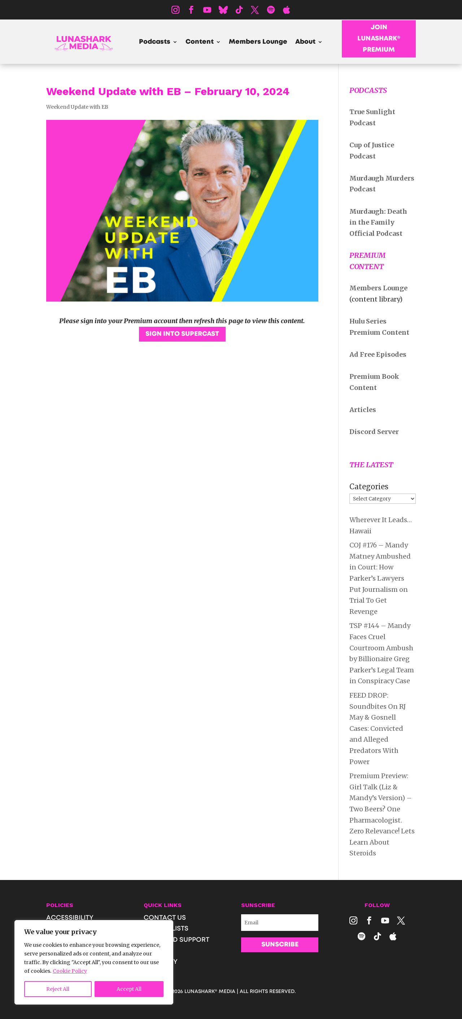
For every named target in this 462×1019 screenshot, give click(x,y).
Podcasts (154, 42)
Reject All (57, 989)
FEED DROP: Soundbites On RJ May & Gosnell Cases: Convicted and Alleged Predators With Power (377, 728)
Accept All (129, 989)
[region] (93, 962)
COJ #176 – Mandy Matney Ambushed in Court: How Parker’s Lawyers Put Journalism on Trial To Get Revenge (380, 578)
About (305, 42)
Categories (368, 486)
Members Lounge (258, 42)
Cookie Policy (70, 971)
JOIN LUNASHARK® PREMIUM (378, 38)
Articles (362, 410)
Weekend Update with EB (77, 107)
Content (200, 42)
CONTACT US (165, 918)
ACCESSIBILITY (69, 918)
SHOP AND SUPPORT (176, 940)
